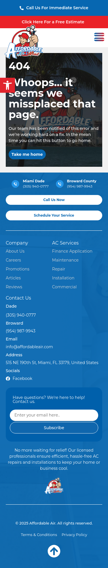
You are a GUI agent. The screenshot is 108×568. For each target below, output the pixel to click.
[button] (7, 85)
